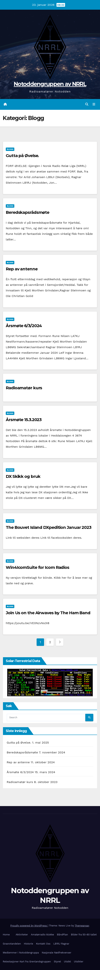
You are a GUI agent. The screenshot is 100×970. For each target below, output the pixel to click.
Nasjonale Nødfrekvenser (56, 952)
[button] (86, 104)
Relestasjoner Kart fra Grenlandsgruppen (27, 961)
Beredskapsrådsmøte (27, 212)
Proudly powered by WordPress (29, 925)
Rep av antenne (22, 268)
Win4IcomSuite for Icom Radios (37, 567)
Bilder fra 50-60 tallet (84, 934)
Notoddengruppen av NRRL (50, 84)
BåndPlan (62, 934)
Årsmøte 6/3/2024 (24, 325)
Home (6, 934)
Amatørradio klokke (42, 934)
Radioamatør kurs (24, 387)
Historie (28, 943)
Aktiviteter (22, 934)
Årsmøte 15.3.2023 (23, 419)
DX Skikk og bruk (23, 476)
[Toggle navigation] (94, 104)
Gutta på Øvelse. (22, 155)
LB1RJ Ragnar (61, 943)
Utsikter (78, 961)
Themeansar (82, 925)
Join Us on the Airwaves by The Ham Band (48, 612)
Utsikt (67, 961)
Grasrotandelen (12, 943)
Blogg (10, 149)
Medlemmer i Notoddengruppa (21, 952)
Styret (57, 961)
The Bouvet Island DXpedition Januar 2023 (48, 527)
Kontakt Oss (43, 943)
